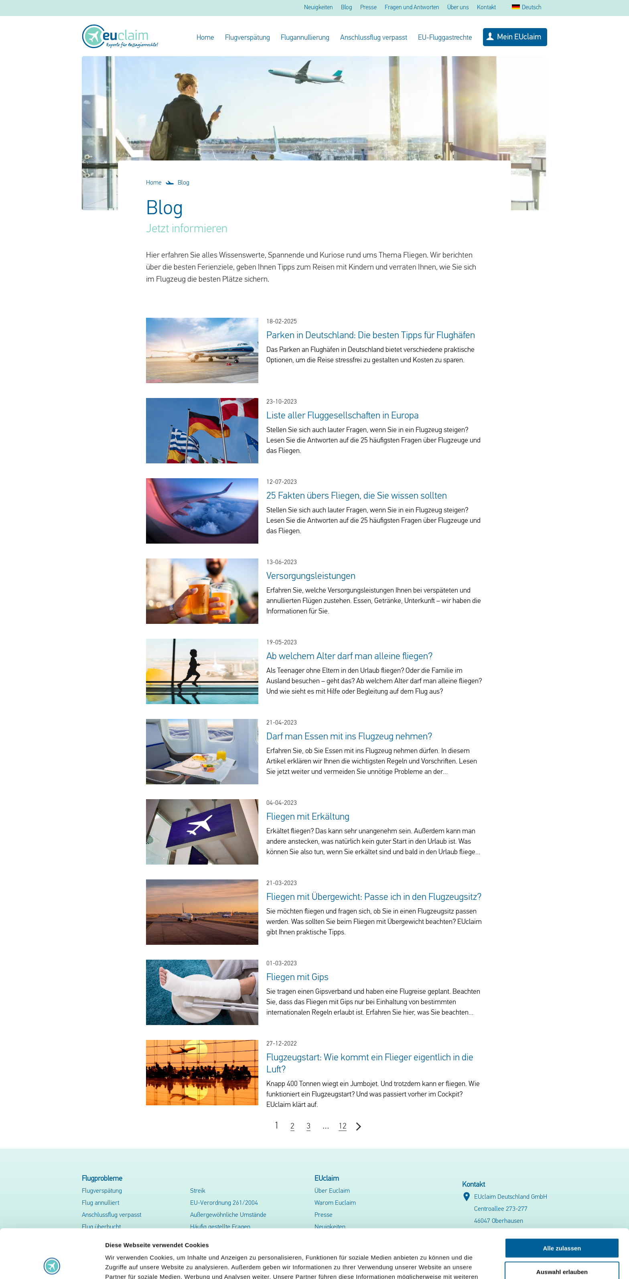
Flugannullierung (305, 38)
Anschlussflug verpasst (373, 38)
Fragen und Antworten (412, 8)
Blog (346, 8)
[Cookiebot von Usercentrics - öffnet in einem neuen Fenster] (52, 1263)
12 (343, 1127)
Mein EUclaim (519, 37)
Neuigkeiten (318, 8)
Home (205, 38)
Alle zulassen (562, 1199)
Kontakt (486, 8)
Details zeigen (426, 1263)
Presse (368, 8)
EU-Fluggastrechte (445, 38)
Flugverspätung (247, 38)
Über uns (458, 8)
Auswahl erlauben (562, 1222)
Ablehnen (562, 1245)
